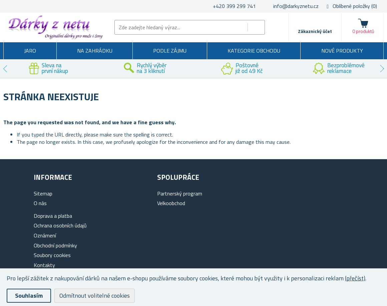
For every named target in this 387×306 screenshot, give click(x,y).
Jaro (30, 51)
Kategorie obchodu (254, 51)
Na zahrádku (94, 51)
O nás (40, 203)
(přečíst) (355, 278)
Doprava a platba (53, 216)
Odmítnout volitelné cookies (94, 295)
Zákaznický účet (315, 31)
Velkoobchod (171, 203)
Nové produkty (342, 51)
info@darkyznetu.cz (296, 6)
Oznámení (45, 235)
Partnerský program (179, 193)
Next (382, 68)
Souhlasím (29, 295)
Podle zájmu (169, 51)
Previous (5, 68)
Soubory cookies (52, 255)
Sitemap (43, 193)
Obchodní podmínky (55, 245)
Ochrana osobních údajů (60, 225)
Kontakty (44, 265)
